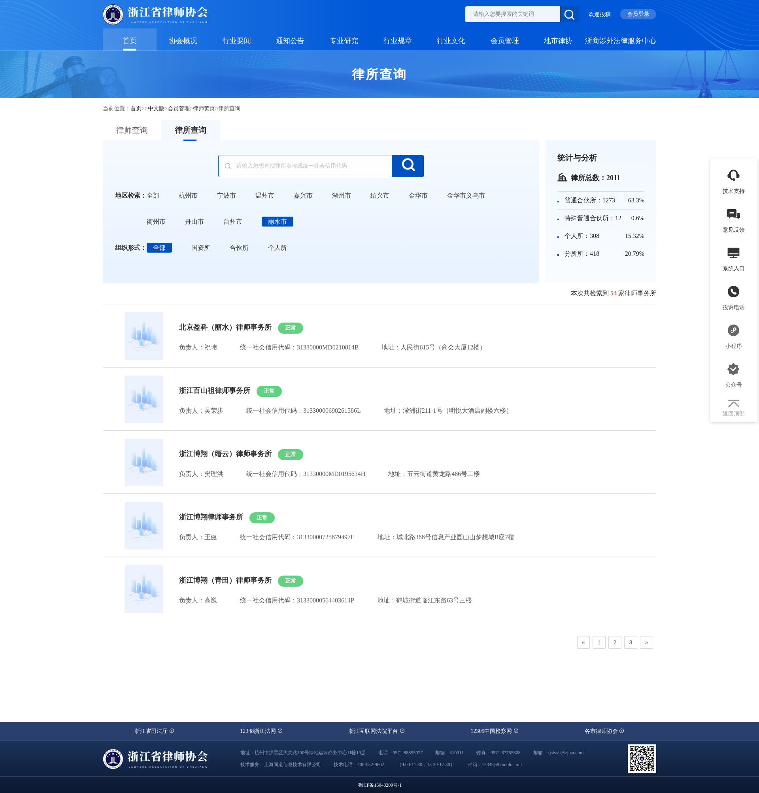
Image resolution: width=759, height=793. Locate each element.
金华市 (418, 195)
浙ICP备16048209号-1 (379, 785)
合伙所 (239, 247)
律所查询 (190, 130)
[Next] (646, 642)
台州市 (232, 221)
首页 (130, 40)
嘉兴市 (303, 195)
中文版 (156, 108)
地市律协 (558, 40)
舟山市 (194, 221)
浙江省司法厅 (154, 731)
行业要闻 (237, 40)
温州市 (264, 195)
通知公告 (290, 40)
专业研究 (344, 40)
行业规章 (397, 40)
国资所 (200, 247)
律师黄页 (204, 108)
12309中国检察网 (494, 731)
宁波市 (226, 195)
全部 (153, 195)
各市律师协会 (605, 731)
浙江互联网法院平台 (376, 731)
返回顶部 (734, 408)
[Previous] (583, 642)
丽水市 (277, 221)
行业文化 (451, 40)
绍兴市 (379, 195)
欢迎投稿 (600, 14)
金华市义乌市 (466, 195)
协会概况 (183, 40)
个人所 (277, 247)
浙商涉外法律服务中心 (620, 40)
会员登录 (638, 14)
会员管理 (505, 40)
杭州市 (188, 195)
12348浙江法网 (261, 731)
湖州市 (341, 195)
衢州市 (156, 221)
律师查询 (132, 130)
